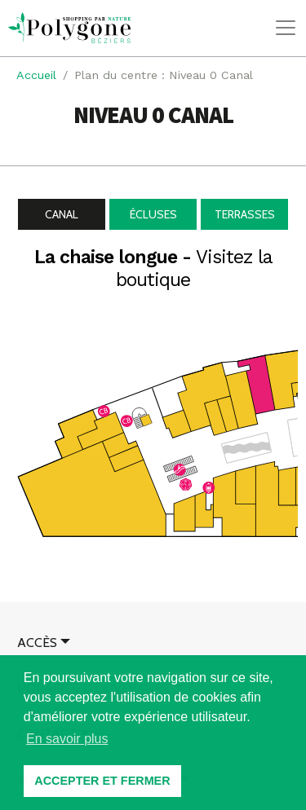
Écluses (153, 214)
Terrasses (245, 214)
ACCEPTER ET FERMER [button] (102, 780)
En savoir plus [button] (67, 739)
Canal (61, 214)
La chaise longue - (153, 268)
